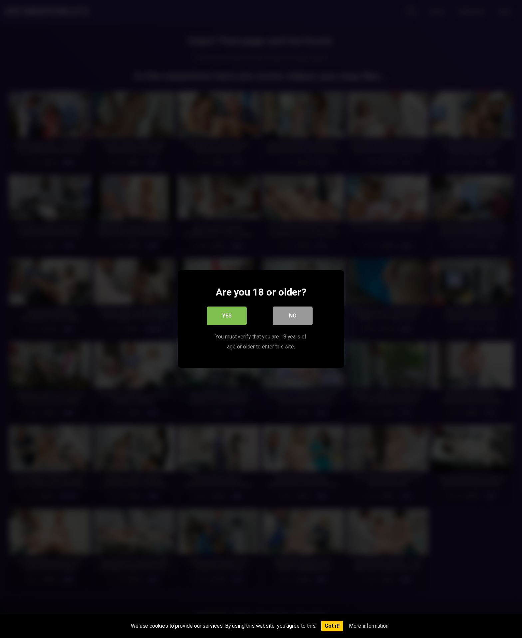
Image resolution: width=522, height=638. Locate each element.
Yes (227, 316)
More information (369, 626)
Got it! (332, 626)
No (293, 316)
